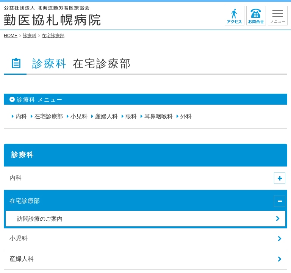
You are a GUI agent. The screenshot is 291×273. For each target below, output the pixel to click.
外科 (186, 116)
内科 (21, 116)
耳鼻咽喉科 (158, 116)
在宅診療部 (48, 116)
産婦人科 (106, 116)
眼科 (131, 116)
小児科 (79, 116)
